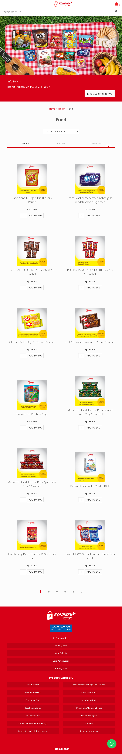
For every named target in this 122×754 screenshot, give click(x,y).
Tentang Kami (61, 645)
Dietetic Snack (97, 143)
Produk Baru (33, 684)
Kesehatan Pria (33, 715)
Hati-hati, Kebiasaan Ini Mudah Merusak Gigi (28, 87)
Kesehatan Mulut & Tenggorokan (33, 731)
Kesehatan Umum (33, 692)
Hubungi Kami (61, 668)
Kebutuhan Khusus (89, 731)
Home (52, 108)
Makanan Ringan (89, 715)
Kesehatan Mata (88, 692)
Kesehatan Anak (33, 700)
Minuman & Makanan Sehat (89, 708)
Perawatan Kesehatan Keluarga (33, 723)
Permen (89, 723)
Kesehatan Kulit (89, 700)
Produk (61, 108)
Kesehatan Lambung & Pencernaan (89, 684)
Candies (61, 143)
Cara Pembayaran (61, 660)
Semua (25, 143)
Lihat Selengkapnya (99, 93)
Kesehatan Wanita (33, 708)
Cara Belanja (61, 653)
